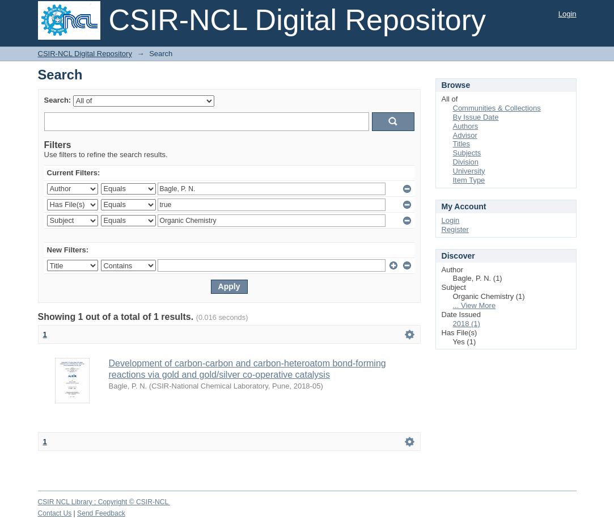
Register (455, 229)
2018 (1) (466, 323)
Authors (466, 126)
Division (466, 162)
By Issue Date (476, 117)
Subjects (467, 153)
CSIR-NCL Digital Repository (85, 53)
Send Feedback (101, 513)
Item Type (469, 180)
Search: (57, 100)
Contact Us (55, 513)
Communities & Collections (497, 108)
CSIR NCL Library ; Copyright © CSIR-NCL (104, 502)
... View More (474, 305)
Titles (462, 144)
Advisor (465, 135)
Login (567, 14)
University (469, 171)
